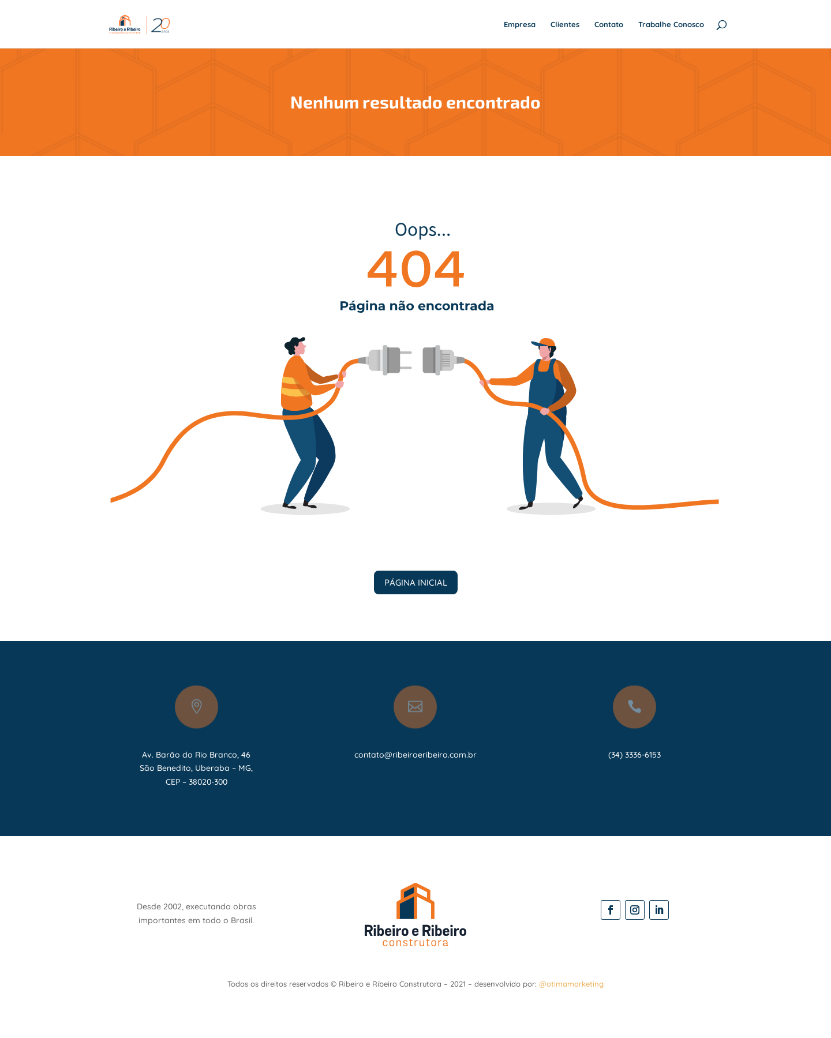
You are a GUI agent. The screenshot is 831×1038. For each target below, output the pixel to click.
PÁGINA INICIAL (415, 582)
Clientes (565, 24)
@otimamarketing (571, 983)
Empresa (520, 24)
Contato (608, 24)
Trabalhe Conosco (671, 24)
